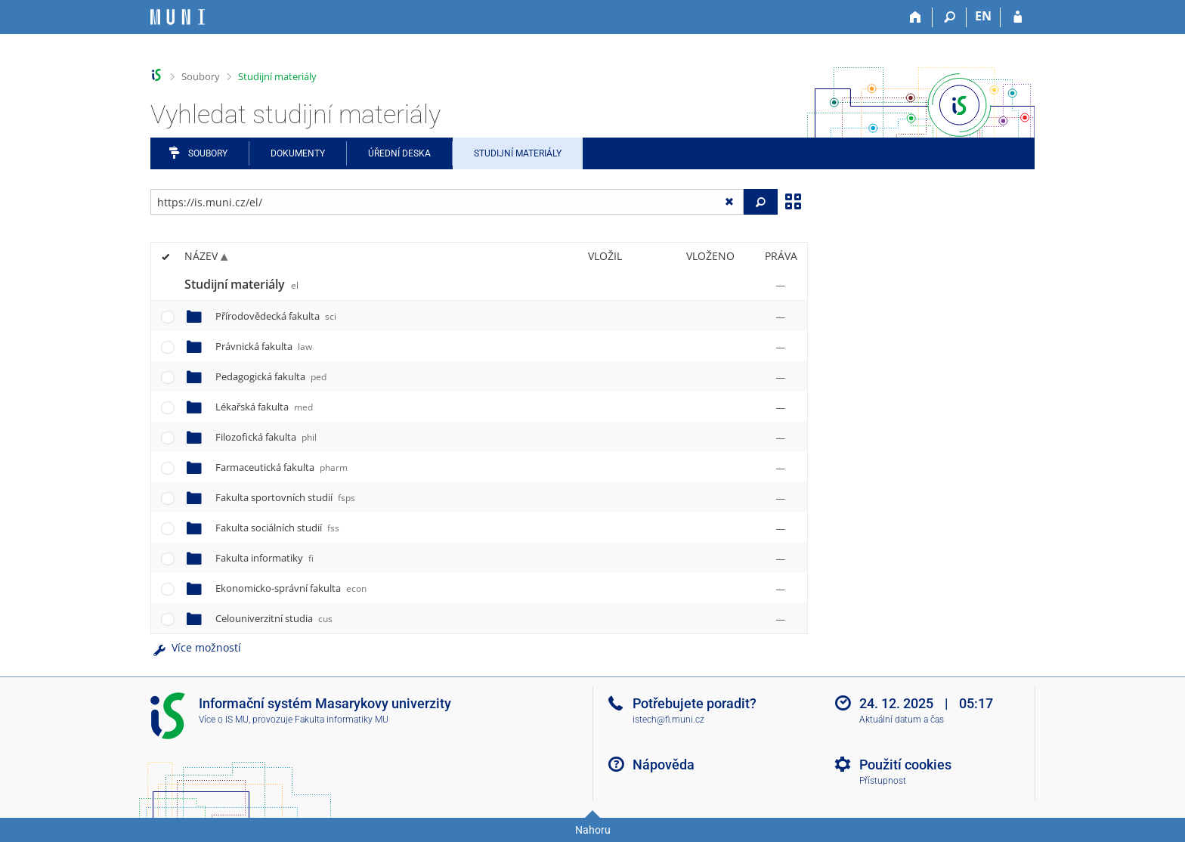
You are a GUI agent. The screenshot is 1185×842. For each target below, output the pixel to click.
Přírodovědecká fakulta (275, 316)
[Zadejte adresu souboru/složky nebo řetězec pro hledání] (447, 202)
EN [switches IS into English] (983, 16)
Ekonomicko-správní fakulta (291, 588)
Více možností (195, 647)
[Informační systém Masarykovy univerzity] (177, 17)
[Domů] (916, 17)
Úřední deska (399, 153)
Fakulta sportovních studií (285, 497)
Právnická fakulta (263, 346)
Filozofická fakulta (266, 437)
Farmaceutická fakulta (281, 467)
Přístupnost (882, 780)
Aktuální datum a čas (901, 719)
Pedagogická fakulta (270, 376)
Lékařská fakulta (264, 406)
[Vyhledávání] (950, 17)
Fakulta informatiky (264, 558)
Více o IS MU (224, 719)
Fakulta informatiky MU (341, 719)
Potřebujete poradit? (694, 703)
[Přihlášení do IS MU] (1018, 17)
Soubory (200, 76)
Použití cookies (905, 764)
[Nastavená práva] (780, 285)
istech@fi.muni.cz (668, 719)
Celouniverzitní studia (274, 618)
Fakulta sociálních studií (277, 527)
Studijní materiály (277, 76)
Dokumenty (298, 153)
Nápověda (664, 764)
